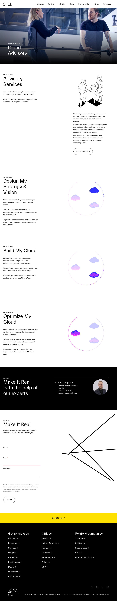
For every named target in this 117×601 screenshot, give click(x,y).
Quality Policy (90, 594)
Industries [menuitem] (62, 4)
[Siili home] (9, 4)
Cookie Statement (77, 594)
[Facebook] (103, 587)
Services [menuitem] (51, 4)
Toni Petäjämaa (65, 382)
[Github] (108, 587)
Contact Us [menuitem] (107, 4)
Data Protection (62, 594)
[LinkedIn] (92, 587)
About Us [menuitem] (40, 4)
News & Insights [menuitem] (83, 4)
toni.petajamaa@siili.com (67, 393)
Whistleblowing (103, 594)
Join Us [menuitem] (96, 4)
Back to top (57, 518)
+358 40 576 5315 (64, 391)
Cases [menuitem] (72, 4)
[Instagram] (97, 587)
